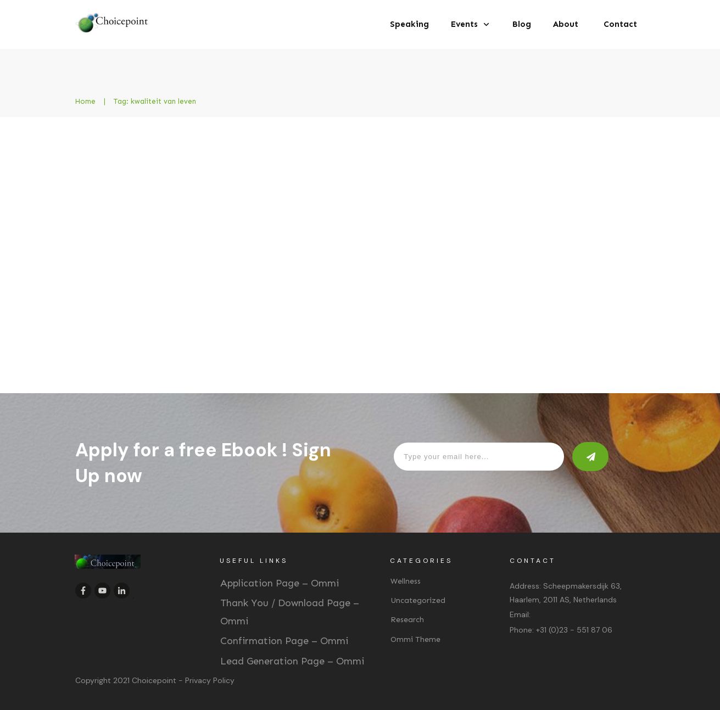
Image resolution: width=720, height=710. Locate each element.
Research (407, 619)
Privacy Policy (210, 680)
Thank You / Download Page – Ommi (289, 612)
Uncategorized (417, 600)
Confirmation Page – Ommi (284, 641)
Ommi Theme (415, 639)
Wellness (405, 581)
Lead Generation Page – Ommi (292, 661)
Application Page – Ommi (279, 583)
